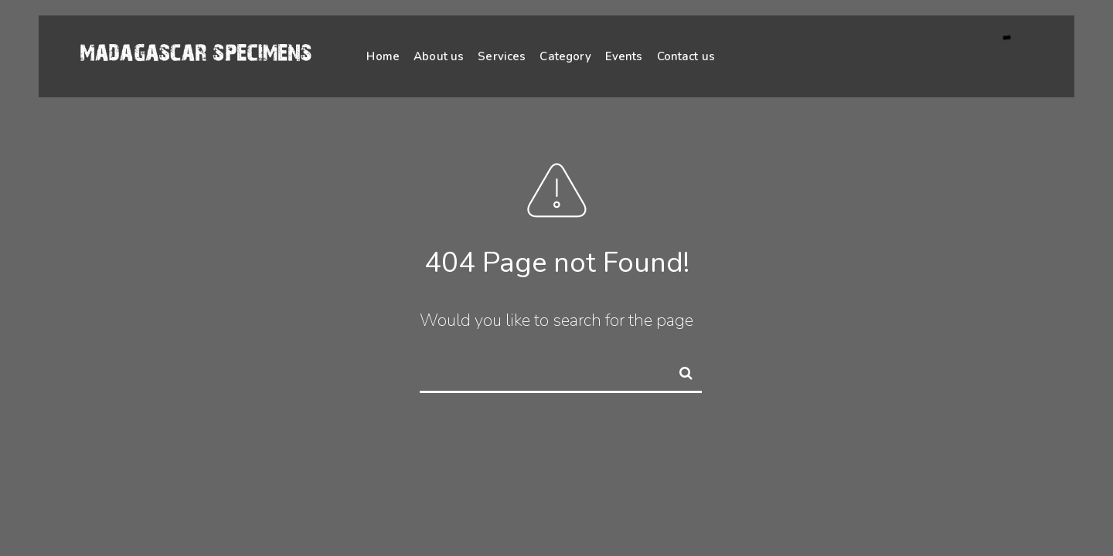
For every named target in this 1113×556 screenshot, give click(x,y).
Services (502, 56)
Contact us (686, 56)
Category (565, 56)
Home (383, 56)
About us (439, 56)
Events (624, 56)
